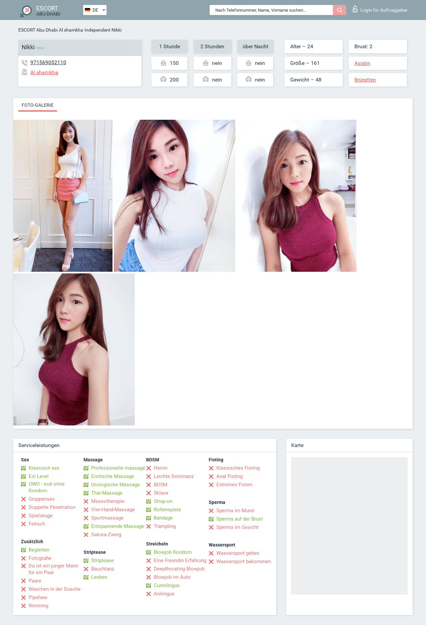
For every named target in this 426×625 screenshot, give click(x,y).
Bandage (163, 518)
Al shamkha (71, 30)
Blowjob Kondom (173, 552)
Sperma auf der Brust (239, 519)
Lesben (99, 577)
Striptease (102, 560)
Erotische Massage (112, 476)
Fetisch (37, 524)
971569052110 (48, 62)
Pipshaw (38, 597)
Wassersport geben (237, 553)
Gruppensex (42, 499)
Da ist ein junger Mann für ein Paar (53, 569)
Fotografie (40, 558)
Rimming (38, 606)
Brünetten (365, 80)
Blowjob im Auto (172, 577)
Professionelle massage (118, 468)
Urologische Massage (115, 485)
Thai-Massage (106, 493)
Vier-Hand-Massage (113, 510)
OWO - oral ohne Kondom (47, 487)
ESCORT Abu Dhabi (38, 30)
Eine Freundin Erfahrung (180, 560)
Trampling (165, 526)
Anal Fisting (229, 476)
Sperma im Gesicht (237, 527)
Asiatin (362, 63)
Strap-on (163, 501)
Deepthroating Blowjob (179, 569)
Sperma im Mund (235, 511)
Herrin (160, 468)
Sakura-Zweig (106, 535)
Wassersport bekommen (243, 561)
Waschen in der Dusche (55, 589)
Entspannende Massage (117, 526)
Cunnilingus (167, 585)
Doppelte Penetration (52, 507)
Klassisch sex (44, 468)
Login (380, 9)
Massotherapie (107, 501)
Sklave (161, 493)
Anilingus (164, 594)
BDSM (160, 485)
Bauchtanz (102, 569)
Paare (35, 581)
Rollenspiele (167, 510)
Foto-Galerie (38, 105)
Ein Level (39, 476)
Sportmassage (107, 518)
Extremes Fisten (234, 485)
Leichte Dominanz (174, 476)
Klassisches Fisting (238, 468)
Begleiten (39, 550)
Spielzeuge (41, 516)
